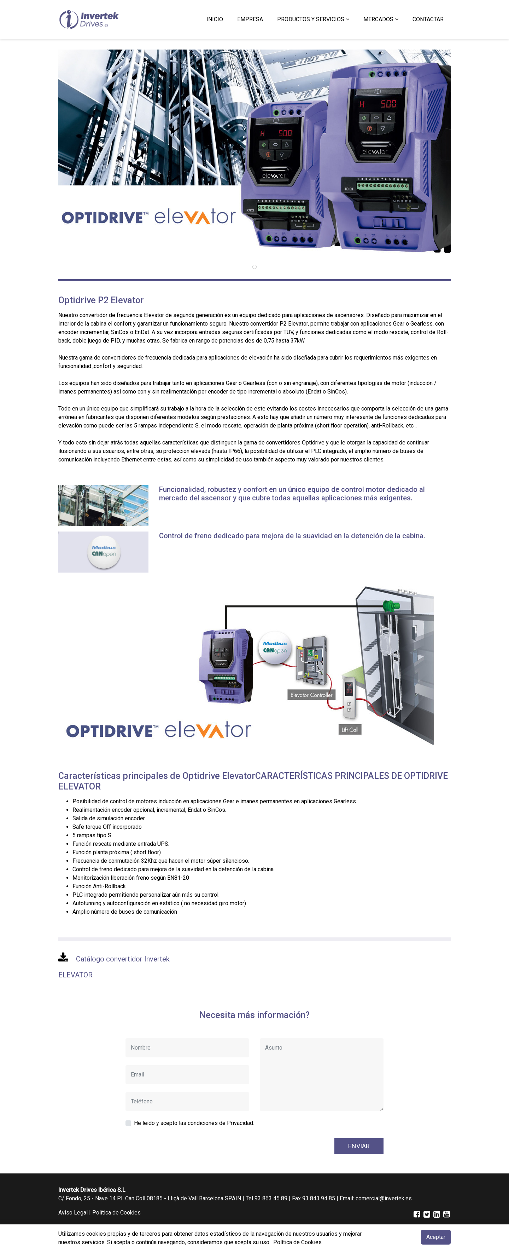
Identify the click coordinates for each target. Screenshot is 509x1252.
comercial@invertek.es (384, 1198)
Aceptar (435, 1237)
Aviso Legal (73, 1212)
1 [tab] (254, 266)
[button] (313, 19)
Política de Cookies (116, 1212)
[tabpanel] (254, 154)
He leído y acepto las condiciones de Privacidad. (194, 1123)
